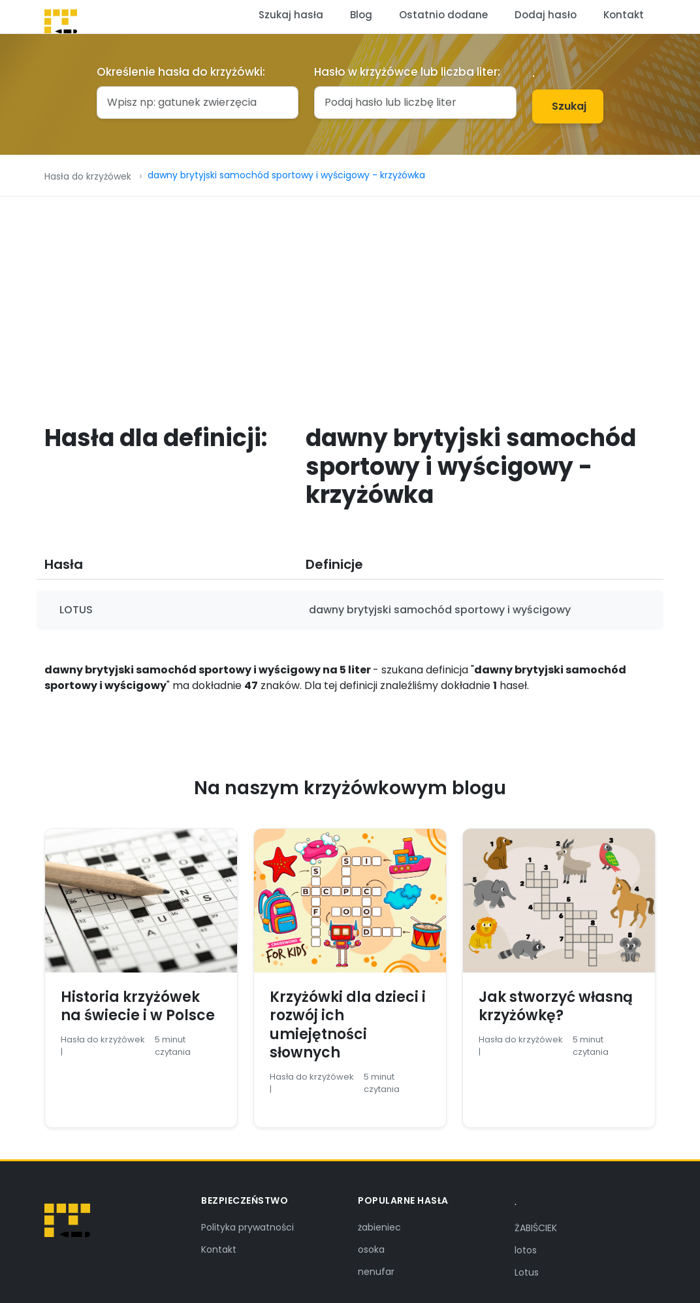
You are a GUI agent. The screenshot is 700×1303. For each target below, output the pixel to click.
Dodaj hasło (546, 15)
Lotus (527, 1272)
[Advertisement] (350, 294)
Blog (361, 15)
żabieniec (379, 1227)
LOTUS (76, 609)
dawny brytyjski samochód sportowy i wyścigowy (440, 609)
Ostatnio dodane (443, 15)
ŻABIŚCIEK (536, 1227)
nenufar (376, 1271)
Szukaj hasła (291, 15)
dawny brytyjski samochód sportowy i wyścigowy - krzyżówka (286, 175)
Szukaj (569, 106)
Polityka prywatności (247, 1227)
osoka (371, 1249)
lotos (526, 1250)
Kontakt (623, 15)
